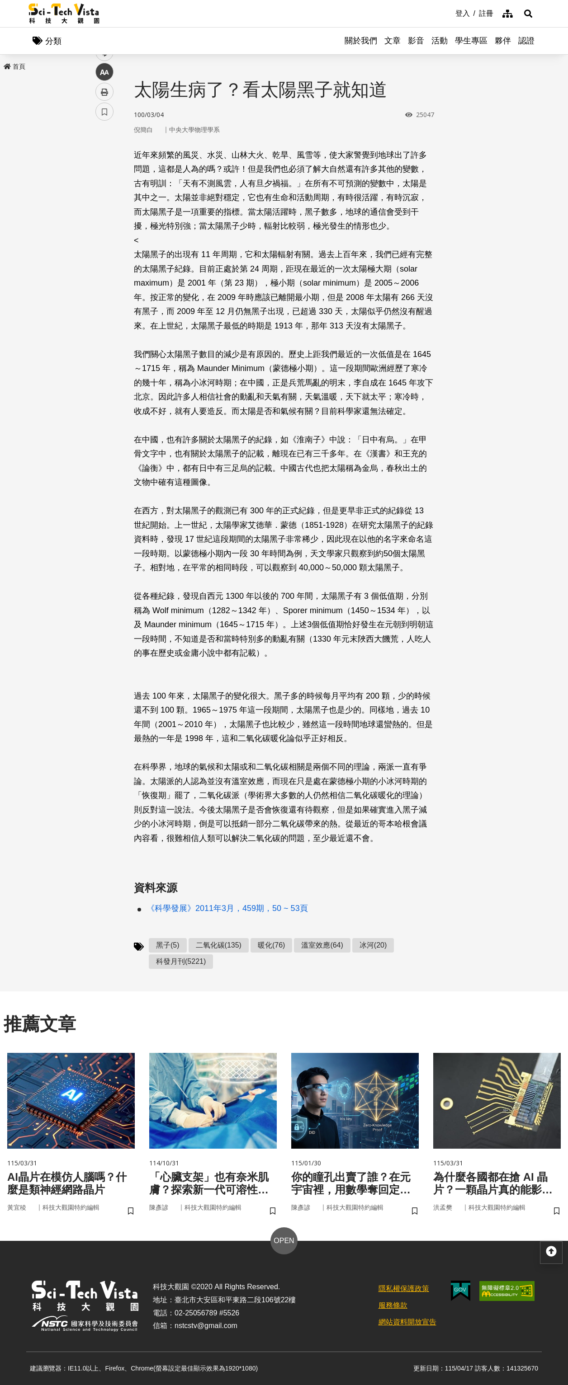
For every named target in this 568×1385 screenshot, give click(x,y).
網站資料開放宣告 (407, 1322)
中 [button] (104, 232)
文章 (392, 40)
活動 (439, 40)
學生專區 (471, 40)
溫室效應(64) (322, 945)
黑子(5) (168, 945)
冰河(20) (373, 945)
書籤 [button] (104, 272)
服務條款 (393, 1305)
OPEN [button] (284, 1240)
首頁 (14, 66)
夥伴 (503, 40)
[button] (528, 13)
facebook (105, 173)
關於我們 (361, 40)
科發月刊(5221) (181, 961)
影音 (416, 40)
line (101, 212)
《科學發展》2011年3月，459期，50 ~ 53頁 (227, 908)
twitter (105, 193)
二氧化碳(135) (218, 945)
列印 (104, 252)
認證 (526, 40)
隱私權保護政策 (404, 1288)
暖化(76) (271, 945)
